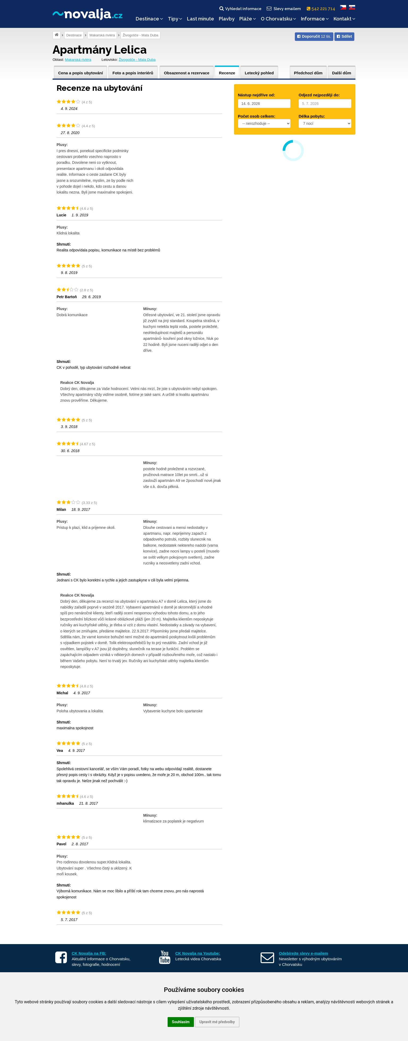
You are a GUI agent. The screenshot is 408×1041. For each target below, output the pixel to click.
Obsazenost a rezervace (186, 73)
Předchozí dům (308, 73)
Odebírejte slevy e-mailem (303, 953)
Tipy (175, 19)
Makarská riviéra (102, 35)
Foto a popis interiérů (133, 73)
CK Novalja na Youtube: (197, 953)
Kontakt (344, 19)
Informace (315, 19)
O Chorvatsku (278, 19)
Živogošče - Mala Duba (140, 35)
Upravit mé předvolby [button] (217, 1022)
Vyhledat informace (240, 8)
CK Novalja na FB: (89, 953)
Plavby (227, 19)
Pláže (247, 19)
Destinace (149, 19)
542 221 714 (322, 8)
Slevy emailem (283, 8)
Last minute (200, 19)
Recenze (227, 73)
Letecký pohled (259, 73)
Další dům (341, 73)
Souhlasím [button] (181, 1022)
